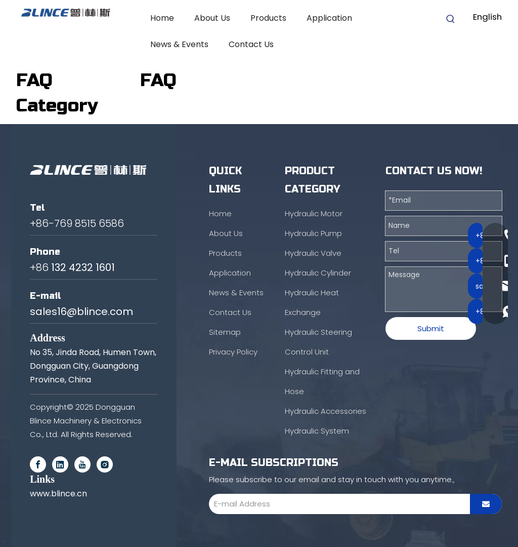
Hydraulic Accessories (325, 411)
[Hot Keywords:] (451, 19)
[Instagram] (105, 464)
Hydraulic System (317, 430)
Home (220, 213)
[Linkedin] (60, 464)
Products (225, 253)
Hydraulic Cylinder (318, 272)
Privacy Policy (233, 351)
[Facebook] (38, 464)
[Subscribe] (486, 504)
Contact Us (230, 312)
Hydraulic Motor (313, 213)
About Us (226, 233)
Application (230, 272)
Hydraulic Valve (313, 253)
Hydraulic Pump (313, 233)
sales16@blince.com (81, 311)
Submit (430, 328)
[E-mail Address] (337, 504)
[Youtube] (82, 464)
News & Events (236, 292)
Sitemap (225, 332)
